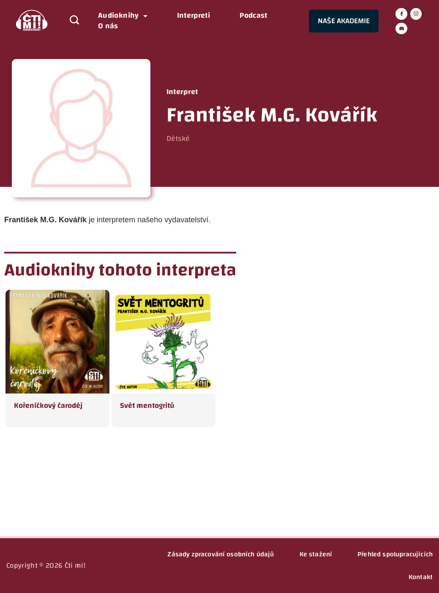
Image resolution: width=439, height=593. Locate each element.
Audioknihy (122, 16)
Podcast (253, 16)
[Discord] (401, 29)
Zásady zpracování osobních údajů (220, 554)
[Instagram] (416, 14)
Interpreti (193, 16)
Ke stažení (316, 554)
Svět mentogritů (147, 405)
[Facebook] (401, 14)
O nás (108, 26)
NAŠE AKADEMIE (344, 21)
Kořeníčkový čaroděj (48, 405)
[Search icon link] (70, 21)
